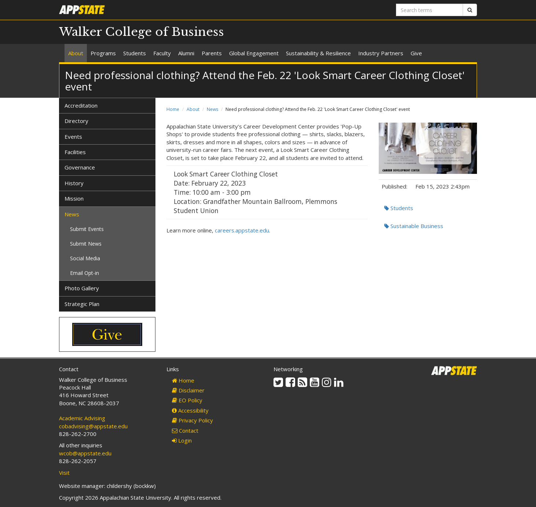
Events (73, 136)
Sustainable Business (413, 226)
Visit (64, 472)
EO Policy (187, 400)
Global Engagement (254, 53)
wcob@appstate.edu (85, 453)
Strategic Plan (82, 303)
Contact (185, 430)
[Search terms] (429, 10)
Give (416, 53)
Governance (80, 167)
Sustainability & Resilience (318, 53)
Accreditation (81, 105)
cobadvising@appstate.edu (93, 426)
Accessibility (190, 410)
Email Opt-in (84, 272)
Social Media (85, 258)
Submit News (86, 243)
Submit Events (87, 228)
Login (182, 440)
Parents (212, 53)
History (74, 183)
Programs (103, 53)
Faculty (162, 53)
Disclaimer (188, 390)
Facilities (75, 152)
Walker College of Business (141, 32)
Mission (74, 198)
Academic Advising (82, 418)
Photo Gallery (82, 288)
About (75, 53)
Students (134, 53)
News (212, 109)
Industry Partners (380, 53)
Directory (76, 120)
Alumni (186, 53)
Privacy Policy (192, 420)
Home (172, 109)
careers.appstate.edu (242, 230)
